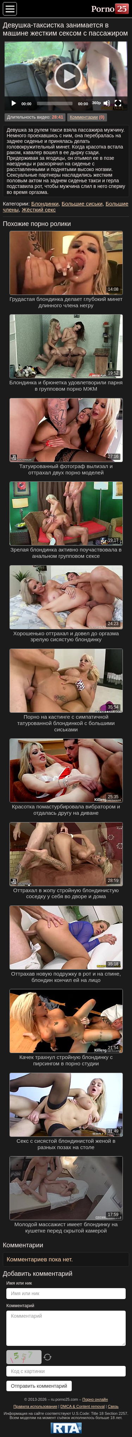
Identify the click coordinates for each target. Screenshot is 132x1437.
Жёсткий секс (39, 210)
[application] (66, 76)
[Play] (66, 76)
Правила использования (35, 1406)
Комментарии (84, 117)
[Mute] (106, 103)
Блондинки (45, 204)
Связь (113, 1406)
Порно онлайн (95, 1399)
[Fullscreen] (118, 103)
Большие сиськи (82, 204)
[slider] (55, 103)
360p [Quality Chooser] (96, 103)
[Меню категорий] (10, 8)
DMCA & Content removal (83, 1406)
